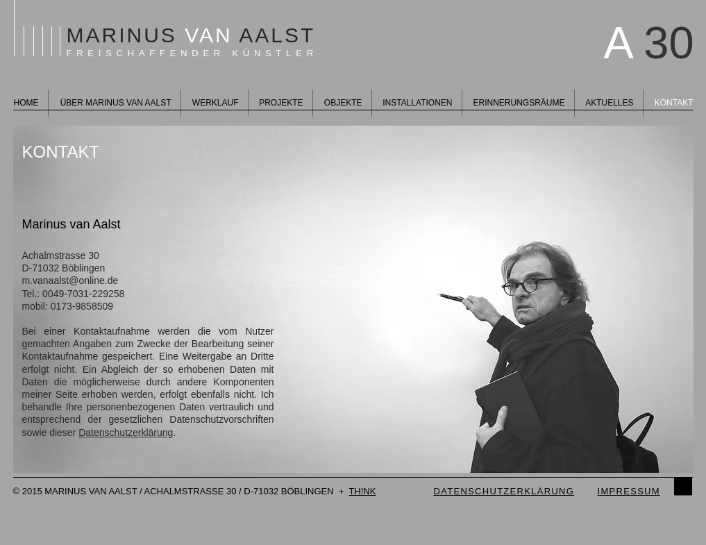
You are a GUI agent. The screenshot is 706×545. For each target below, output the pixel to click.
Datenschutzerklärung (125, 432)
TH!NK (362, 491)
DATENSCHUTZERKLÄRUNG (504, 491)
